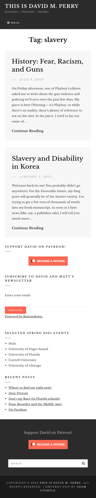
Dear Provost (18, 393)
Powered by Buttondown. (24, 316)
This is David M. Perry (42, 6)
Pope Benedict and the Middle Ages (35, 404)
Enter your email (17, 295)
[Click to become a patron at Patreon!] (48, 261)
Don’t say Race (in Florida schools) (34, 398)
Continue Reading (28, 131)
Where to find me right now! (30, 387)
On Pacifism (18, 409)
